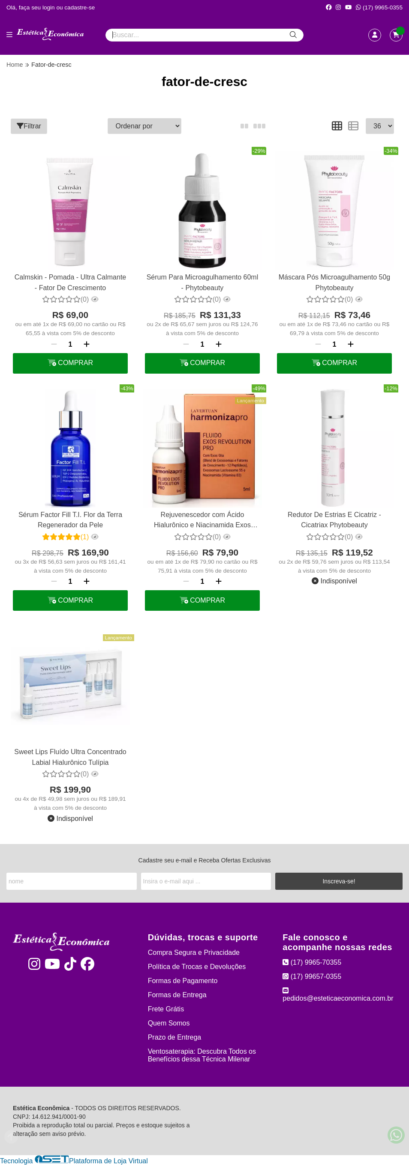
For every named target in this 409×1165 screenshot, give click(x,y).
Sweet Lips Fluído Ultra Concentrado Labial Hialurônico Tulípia (70, 757)
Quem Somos (169, 1023)
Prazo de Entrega (174, 1037)
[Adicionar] (86, 344)
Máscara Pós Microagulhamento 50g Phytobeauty (335, 282)
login (49, 7)
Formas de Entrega (177, 995)
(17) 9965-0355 (379, 7)
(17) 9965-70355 (312, 962)
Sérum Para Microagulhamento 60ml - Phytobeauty (203, 282)
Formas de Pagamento (183, 980)
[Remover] (54, 344)
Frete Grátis (166, 1009)
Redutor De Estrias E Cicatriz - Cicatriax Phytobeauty (334, 520)
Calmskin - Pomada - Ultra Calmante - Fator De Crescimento (70, 282)
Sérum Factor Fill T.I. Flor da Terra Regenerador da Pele (70, 520)
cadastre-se (79, 7)
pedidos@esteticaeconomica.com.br (338, 994)
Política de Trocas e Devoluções (197, 966)
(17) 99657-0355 (312, 976)
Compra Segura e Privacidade (194, 952)
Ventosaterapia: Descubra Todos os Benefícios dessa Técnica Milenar (202, 1055)
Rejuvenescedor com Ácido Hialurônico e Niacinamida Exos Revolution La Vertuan (202, 521)
